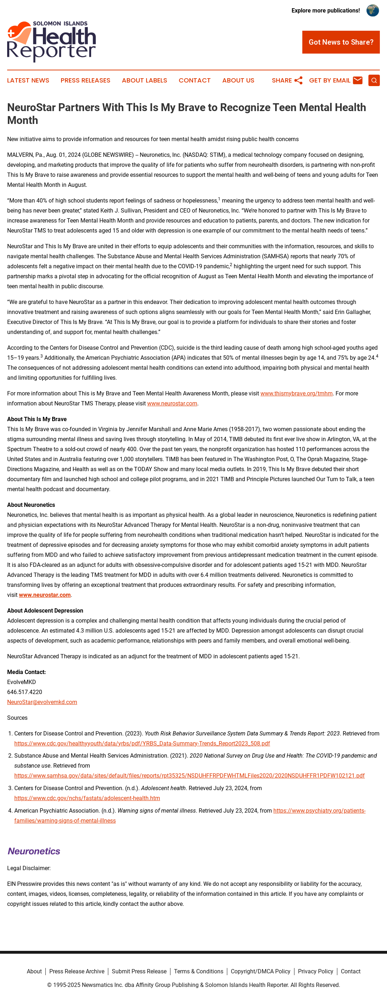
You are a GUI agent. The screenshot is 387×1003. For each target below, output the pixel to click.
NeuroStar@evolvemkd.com (42, 702)
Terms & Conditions (198, 971)
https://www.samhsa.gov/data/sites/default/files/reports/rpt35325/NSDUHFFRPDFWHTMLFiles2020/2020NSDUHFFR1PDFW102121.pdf (189, 775)
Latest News (28, 80)
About (34, 971)
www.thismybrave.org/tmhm (297, 393)
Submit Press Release (139, 971)
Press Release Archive (76, 971)
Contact (195, 80)
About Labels (144, 80)
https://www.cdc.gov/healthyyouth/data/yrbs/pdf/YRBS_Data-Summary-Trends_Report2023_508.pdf (142, 743)
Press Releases (85, 80)
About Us (238, 80)
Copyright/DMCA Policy (261, 971)
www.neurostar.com (172, 403)
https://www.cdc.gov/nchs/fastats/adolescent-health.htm (87, 798)
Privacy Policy (315, 971)
